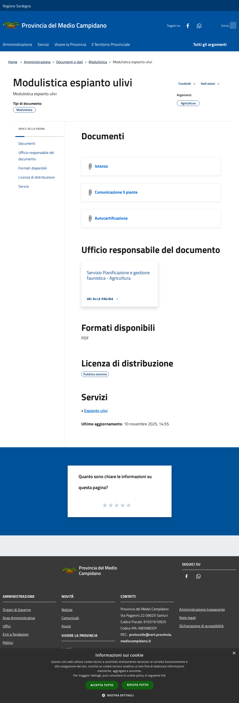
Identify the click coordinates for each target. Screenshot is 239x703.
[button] (119, 695)
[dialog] (119, 675)
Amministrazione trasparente (202, 609)
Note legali (187, 617)
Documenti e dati (69, 62)
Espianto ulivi (96, 411)
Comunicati (70, 618)
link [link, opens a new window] (163, 675)
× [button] (234, 653)
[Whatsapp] (190, 25)
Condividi (187, 84)
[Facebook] (178, 25)
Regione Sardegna (17, 6)
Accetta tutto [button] (101, 685)
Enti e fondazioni (16, 634)
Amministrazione (37, 62)
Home (12, 62)
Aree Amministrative (19, 618)
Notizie (67, 609)
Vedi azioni (211, 84)
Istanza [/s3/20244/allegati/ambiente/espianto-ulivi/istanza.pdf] (101, 166)
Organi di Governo (17, 609)
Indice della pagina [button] (31, 128)
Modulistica (98, 62)
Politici (8, 642)
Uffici (7, 626)
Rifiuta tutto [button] (138, 685)
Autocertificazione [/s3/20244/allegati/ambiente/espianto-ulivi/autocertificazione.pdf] (111, 218)
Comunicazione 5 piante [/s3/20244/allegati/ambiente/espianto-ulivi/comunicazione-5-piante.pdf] (116, 192)
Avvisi (66, 626)
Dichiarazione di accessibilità (201, 626)
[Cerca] (230, 25)
